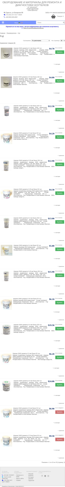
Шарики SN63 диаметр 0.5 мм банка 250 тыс (28, 324)
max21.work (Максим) (6, 477)
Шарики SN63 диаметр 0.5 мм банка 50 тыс (26, 353)
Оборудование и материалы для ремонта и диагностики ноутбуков (32, 3)
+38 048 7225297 (8, 475)
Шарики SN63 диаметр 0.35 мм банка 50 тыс (28, 189)
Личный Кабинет (30, 474)
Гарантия (31, 480)
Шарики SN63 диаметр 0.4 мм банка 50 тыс (27, 245)
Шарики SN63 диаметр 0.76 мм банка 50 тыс (27, 435)
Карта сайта (20, 478)
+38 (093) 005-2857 (11, 17)
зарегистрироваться (58, 12)
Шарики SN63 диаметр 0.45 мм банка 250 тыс (28, 271)
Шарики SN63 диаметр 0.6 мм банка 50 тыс (27, 408)
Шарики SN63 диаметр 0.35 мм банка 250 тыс (28, 160)
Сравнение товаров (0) (7, 43)
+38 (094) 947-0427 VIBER (13, 15)
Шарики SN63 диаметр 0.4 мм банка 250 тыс (28, 218)
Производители (11, 33)
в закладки (57, 64)
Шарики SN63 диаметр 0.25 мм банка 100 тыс (27, 77)
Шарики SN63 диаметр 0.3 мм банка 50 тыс (27, 133)
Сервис (18, 480)
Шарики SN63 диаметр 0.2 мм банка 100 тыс (28, 48)
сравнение (61, 72)
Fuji (19, 33)
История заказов (31, 477)
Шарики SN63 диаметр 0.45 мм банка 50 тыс (27, 298)
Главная (2, 33)
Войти (47, 12)
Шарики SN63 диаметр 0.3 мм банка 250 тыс (28, 105)
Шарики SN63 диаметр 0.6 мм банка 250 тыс (28, 381)
